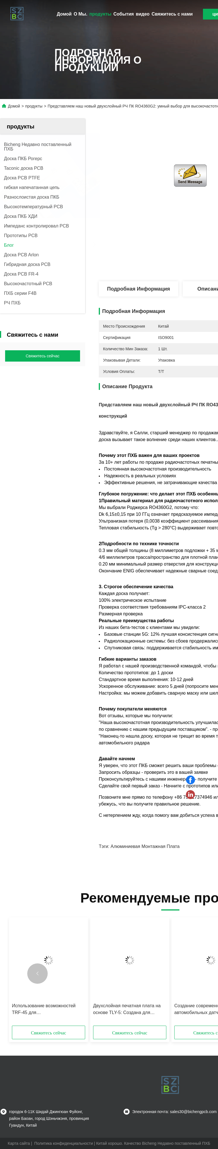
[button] (37, 973)
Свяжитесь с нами (172, 14)
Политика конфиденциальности (63, 1143)
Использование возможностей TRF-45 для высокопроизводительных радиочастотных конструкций (44, 1009)
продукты (100, 14)
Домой (64, 14)
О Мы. (80, 14)
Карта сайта (19, 1143)
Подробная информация (138, 289)
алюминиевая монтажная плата (145, 846)
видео (143, 14)
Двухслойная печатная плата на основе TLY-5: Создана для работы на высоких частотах (127, 1009)
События (123, 14)
